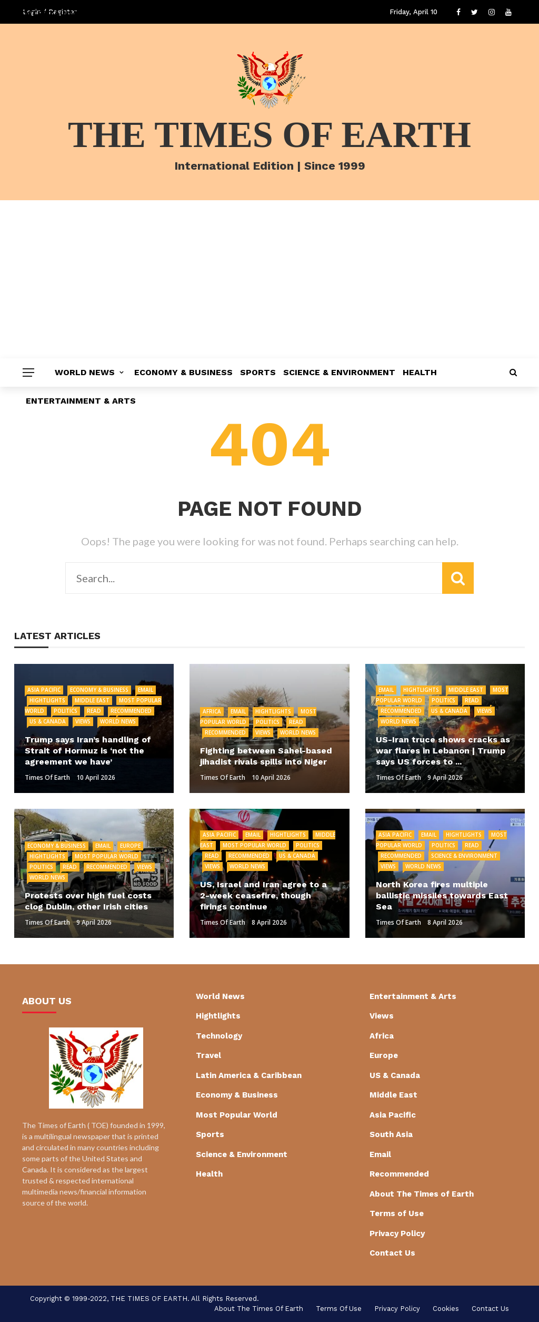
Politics (65, 710)
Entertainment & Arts (81, 401)
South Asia (391, 1134)
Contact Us (392, 1253)
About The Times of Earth (422, 1194)
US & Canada (47, 721)
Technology (219, 1036)
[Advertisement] (269, 279)
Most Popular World (106, 856)
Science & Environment (339, 372)
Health (420, 372)
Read (94, 710)
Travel (208, 1055)
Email (145, 689)
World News (85, 372)
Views (83, 721)
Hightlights (47, 700)
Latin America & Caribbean (249, 1075)
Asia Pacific (44, 689)
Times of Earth (47, 777)
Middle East (92, 700)
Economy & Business (183, 372)
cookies (446, 1309)
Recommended (131, 710)
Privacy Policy (397, 1233)
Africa (212, 711)
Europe (130, 845)
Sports (258, 372)
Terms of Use (397, 1213)
